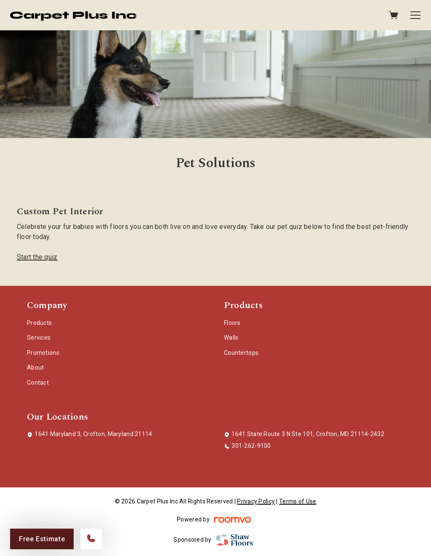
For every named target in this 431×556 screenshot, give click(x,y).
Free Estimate (42, 539)
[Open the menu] (415, 15)
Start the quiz (37, 257)
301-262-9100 (251, 445)
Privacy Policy (256, 501)
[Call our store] (91, 539)
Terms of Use (297, 501)
